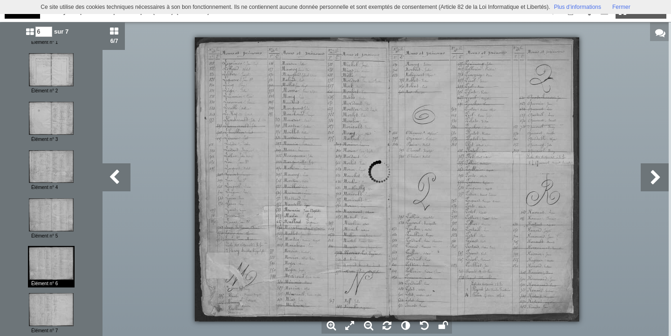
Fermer (621, 7)
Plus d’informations (577, 7)
